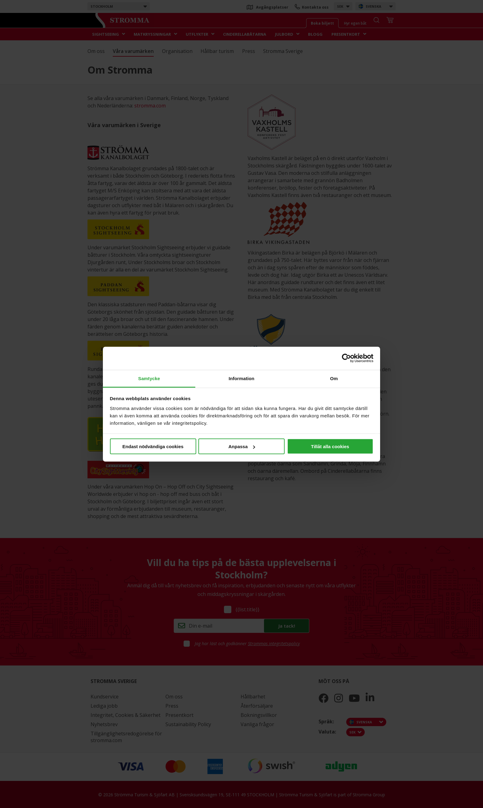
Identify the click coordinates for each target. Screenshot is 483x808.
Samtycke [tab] (149, 378)
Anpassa (241, 446)
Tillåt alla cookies (330, 446)
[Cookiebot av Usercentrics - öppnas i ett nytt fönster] (346, 358)
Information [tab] (241, 378)
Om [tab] (334, 378)
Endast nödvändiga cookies (152, 446)
